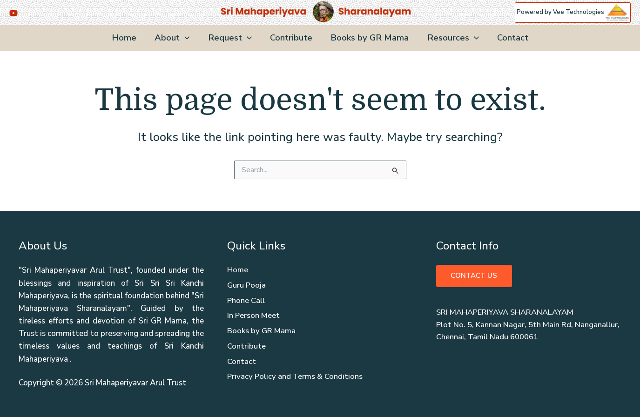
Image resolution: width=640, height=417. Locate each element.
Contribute (291, 38)
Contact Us (474, 276)
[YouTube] (13, 13)
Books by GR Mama (369, 38)
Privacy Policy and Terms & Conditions (295, 378)
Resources (451, 38)
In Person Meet (253, 316)
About (173, 38)
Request (231, 38)
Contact (509, 38)
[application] (186, 38)
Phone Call (246, 301)
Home (127, 38)
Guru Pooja (246, 286)
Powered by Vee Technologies (573, 12)
